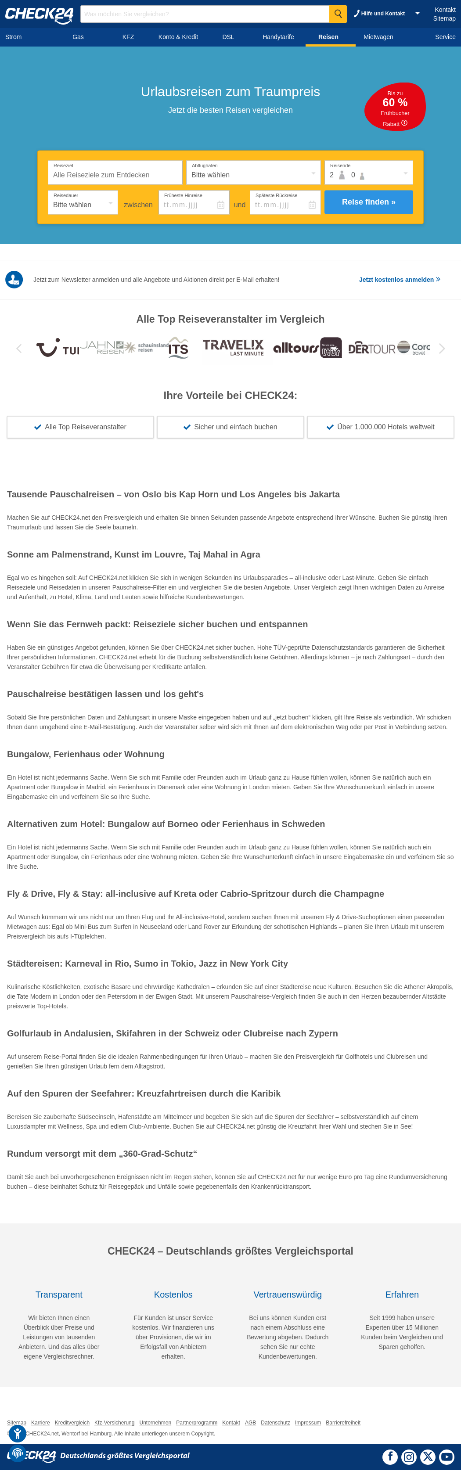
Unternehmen (155, 1424)
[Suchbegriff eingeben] (213, 14)
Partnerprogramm (196, 1424)
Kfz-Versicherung (114, 1424)
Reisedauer (66, 195)
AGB (250, 1424)
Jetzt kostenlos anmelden (400, 279)
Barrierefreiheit (343, 1424)
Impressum (308, 1424)
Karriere (40, 1424)
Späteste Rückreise (276, 195)
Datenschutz (275, 1424)
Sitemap (444, 18)
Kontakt (445, 9)
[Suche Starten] (338, 14)
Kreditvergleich (72, 1424)
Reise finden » (369, 202)
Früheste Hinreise (183, 195)
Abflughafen (205, 165)
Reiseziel (63, 165)
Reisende (340, 165)
